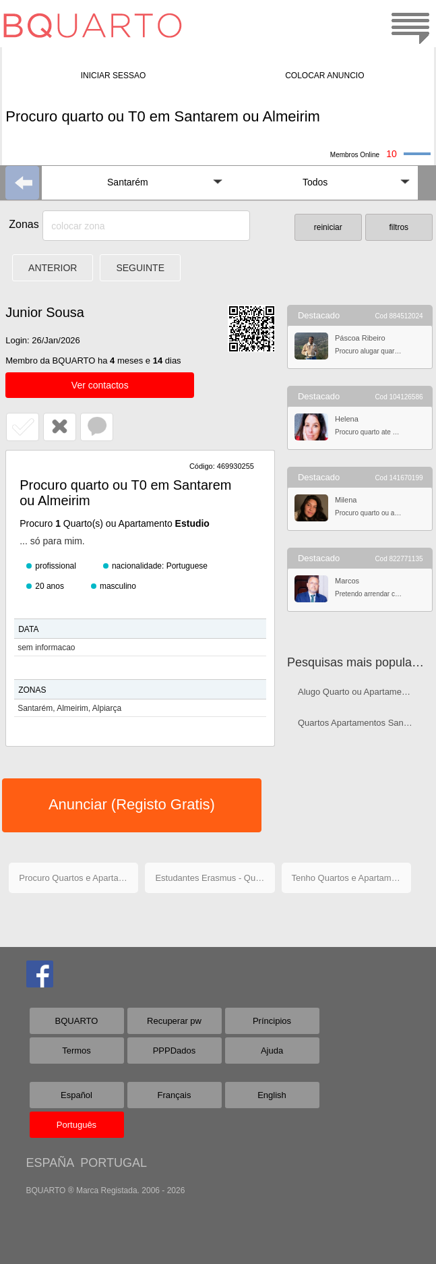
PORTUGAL (113, 1163)
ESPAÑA (50, 1163)
